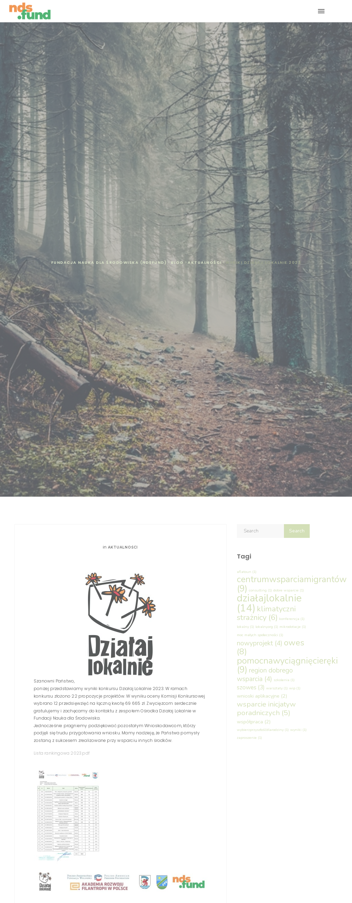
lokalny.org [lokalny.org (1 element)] (266, 626)
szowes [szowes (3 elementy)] (251, 687)
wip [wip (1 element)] (294, 688)
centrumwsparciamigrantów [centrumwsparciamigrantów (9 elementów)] (291, 583)
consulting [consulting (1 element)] (260, 590)
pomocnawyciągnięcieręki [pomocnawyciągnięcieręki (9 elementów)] (287, 665)
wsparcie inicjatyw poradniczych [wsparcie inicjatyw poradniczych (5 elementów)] (266, 708)
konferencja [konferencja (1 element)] (292, 618)
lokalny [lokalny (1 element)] (245, 626)
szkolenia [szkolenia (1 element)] (284, 679)
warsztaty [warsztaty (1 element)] (277, 688)
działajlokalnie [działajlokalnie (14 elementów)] (269, 602)
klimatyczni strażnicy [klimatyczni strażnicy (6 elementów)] (266, 613)
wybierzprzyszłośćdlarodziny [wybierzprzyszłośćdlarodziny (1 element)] (263, 729)
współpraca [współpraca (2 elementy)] (254, 721)
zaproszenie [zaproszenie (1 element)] (249, 737)
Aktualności (123, 547)
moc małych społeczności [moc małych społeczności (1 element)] (260, 634)
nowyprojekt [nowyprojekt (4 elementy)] (260, 643)
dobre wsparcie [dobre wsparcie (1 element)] (288, 590)
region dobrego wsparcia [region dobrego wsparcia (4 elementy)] (265, 674)
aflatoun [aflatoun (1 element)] (246, 571)
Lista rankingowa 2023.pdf (62, 753)
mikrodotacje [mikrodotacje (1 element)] (292, 626)
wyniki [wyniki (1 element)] (298, 729)
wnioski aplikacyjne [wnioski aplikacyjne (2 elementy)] (262, 695)
